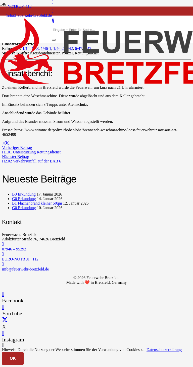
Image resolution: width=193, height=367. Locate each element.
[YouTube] (3, 307)
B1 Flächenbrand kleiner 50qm (37, 203)
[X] (5, 320)
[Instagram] (53, 11)
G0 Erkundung (24, 199)
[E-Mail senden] (3, 143)
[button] (3, 345)
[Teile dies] (4, 143)
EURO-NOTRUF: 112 (20, 259)
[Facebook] (3, 294)
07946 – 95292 (14, 249)
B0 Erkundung (24, 194)
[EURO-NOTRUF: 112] (96, 254)
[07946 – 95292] (96, 244)
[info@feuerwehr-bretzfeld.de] (96, 264)
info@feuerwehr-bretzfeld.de (25, 269)
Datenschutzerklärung (164, 349)
